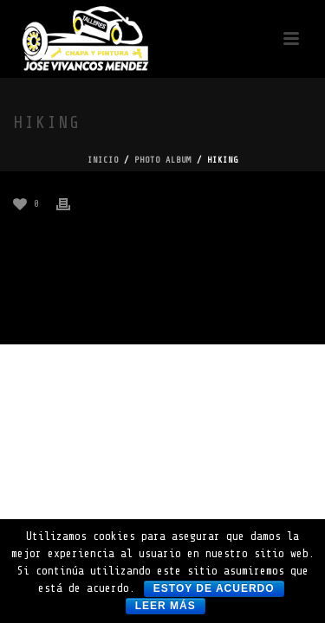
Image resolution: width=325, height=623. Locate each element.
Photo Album (163, 159)
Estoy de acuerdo (214, 588)
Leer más (165, 606)
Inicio (103, 159)
